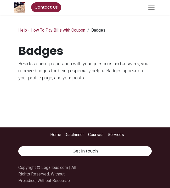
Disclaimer (74, 134)
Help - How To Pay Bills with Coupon (51, 30)
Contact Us (46, 7)
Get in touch (85, 151)
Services (116, 134)
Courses (96, 134)
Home (55, 134)
